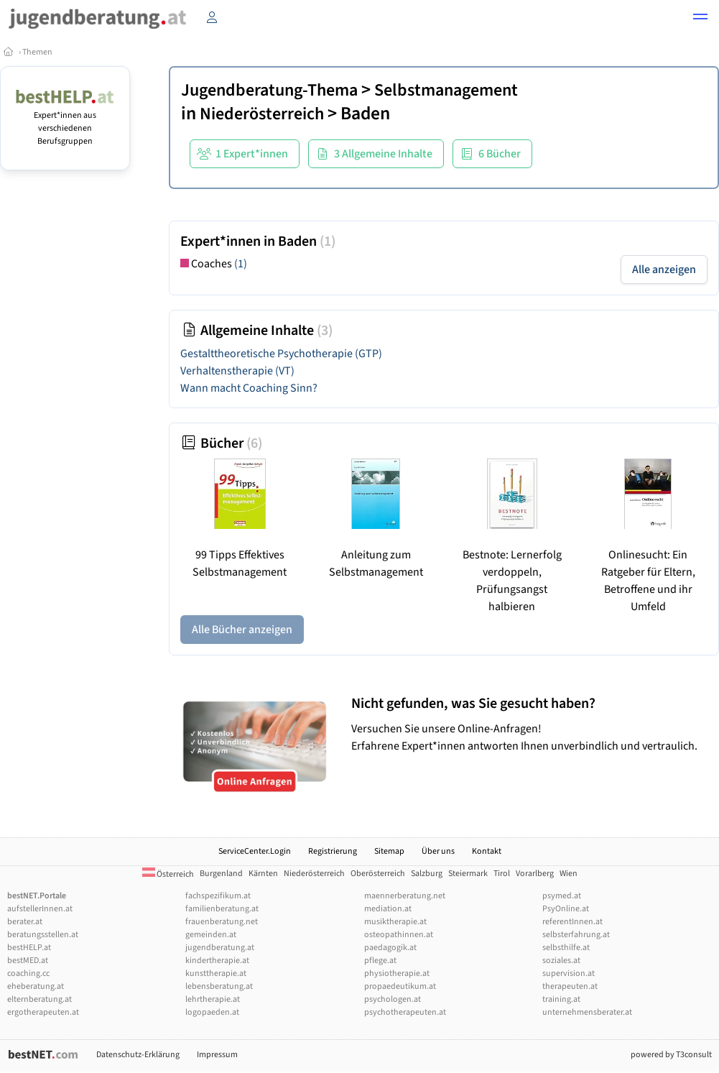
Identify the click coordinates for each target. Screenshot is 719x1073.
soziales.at (561, 960)
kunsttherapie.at (215, 973)
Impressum (217, 1055)
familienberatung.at (222, 909)
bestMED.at (27, 960)
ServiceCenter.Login (254, 851)
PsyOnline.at (565, 909)
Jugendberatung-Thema (269, 90)
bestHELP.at (29, 947)
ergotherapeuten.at (43, 1012)
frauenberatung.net (221, 922)
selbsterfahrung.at (576, 935)
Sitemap (389, 851)
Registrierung (332, 851)
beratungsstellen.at (42, 935)
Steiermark (468, 873)
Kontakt (486, 851)
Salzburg (426, 873)
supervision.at (568, 973)
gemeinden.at (210, 935)
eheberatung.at (35, 986)
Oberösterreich (378, 873)
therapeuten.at (570, 986)
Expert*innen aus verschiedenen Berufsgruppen (65, 121)
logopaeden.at (212, 1012)
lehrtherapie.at (212, 999)
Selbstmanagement (446, 90)
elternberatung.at (39, 999)
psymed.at (561, 896)
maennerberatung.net (404, 896)
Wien (568, 873)
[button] (700, 18)
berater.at (24, 922)
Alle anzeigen (664, 269)
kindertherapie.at (217, 960)
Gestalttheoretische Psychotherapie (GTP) (281, 353)
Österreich (168, 874)
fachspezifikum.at (218, 896)
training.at (561, 999)
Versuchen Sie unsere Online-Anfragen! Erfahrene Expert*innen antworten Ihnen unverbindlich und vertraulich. (531, 724)
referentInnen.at (572, 922)
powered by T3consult (671, 1055)
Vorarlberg (535, 873)
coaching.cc (28, 973)
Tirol (501, 873)
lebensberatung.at (219, 986)
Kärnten (263, 873)
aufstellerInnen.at (40, 909)
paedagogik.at (390, 947)
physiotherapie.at (397, 973)
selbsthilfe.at (566, 947)
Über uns (438, 851)
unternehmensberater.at (587, 1012)
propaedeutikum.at (400, 986)
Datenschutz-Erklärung (138, 1055)
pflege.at (380, 960)
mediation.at (388, 909)
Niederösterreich (262, 113)
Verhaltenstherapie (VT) (237, 371)
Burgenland (221, 873)
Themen (37, 52)
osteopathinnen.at (398, 935)
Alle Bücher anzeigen (242, 629)
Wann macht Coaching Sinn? (248, 388)
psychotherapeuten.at (405, 1012)
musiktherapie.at (395, 922)
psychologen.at (392, 999)
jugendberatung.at (219, 947)
